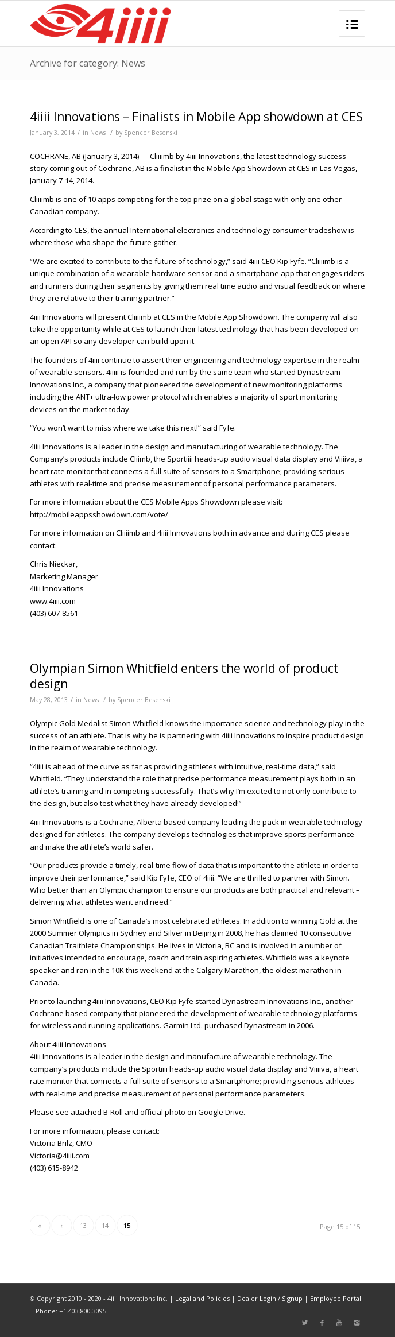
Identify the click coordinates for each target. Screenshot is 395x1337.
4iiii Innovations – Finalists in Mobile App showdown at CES (196, 116)
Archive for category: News (87, 63)
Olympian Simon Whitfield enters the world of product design (184, 676)
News (98, 133)
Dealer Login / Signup (270, 1298)
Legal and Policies (202, 1298)
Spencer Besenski (150, 133)
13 (83, 1225)
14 (105, 1225)
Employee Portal (335, 1298)
